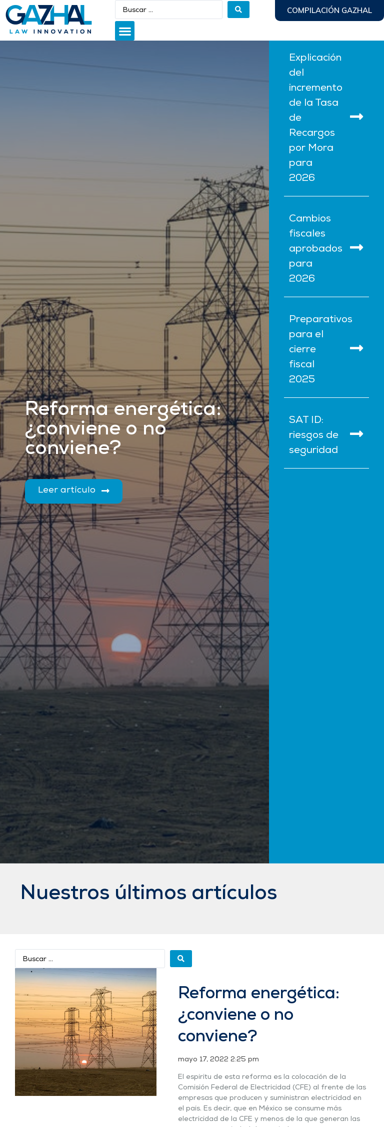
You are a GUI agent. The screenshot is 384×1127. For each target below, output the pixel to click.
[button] (124, 31)
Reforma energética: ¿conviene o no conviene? (259, 1015)
